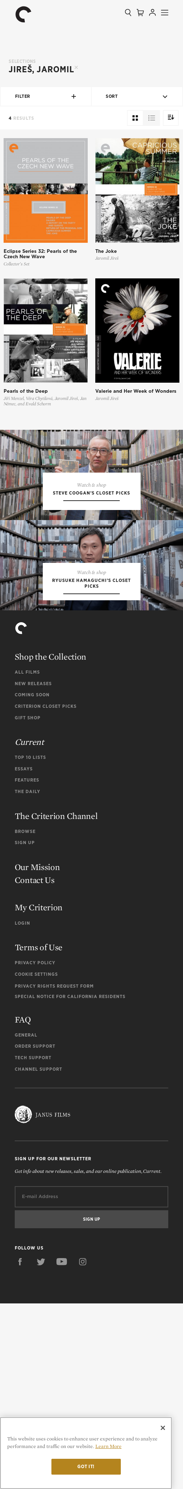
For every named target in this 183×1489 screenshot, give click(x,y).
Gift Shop (28, 903)
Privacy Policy (35, 1148)
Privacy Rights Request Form (54, 1171)
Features (27, 965)
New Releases (33, 868)
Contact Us (35, 1065)
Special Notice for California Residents (70, 1181)
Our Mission (37, 1052)
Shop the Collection (50, 842)
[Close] (163, 1428)
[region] (86, 1453)
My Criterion (39, 1092)
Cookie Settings (36, 1159)
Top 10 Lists (30, 943)
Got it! (86, 1466)
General (26, 1220)
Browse (25, 1017)
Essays (24, 954)
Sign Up (25, 1028)
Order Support (35, 1231)
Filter (46, 96)
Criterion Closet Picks (46, 891)
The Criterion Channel (56, 1001)
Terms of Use (39, 1132)
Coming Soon (32, 880)
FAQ (23, 1204)
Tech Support (33, 1243)
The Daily (27, 977)
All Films (27, 857)
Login (22, 1108)
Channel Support (38, 1254)
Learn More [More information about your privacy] (108, 1446)
